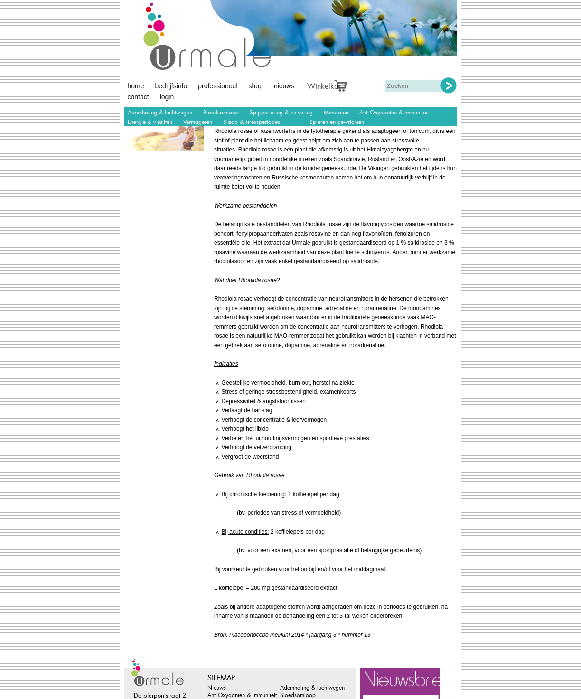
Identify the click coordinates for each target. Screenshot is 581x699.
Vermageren (197, 122)
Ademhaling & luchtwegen (160, 112)
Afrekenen (351, 85)
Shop (256, 86)
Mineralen (336, 112)
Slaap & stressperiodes (251, 122)
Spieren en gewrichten (336, 122)
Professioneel (217, 86)
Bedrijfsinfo (171, 86)
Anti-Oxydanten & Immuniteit (394, 112)
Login (167, 97)
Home (136, 86)
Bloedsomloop (221, 112)
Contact (138, 97)
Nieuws (284, 86)
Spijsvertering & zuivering (281, 112)
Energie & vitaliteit (150, 122)
